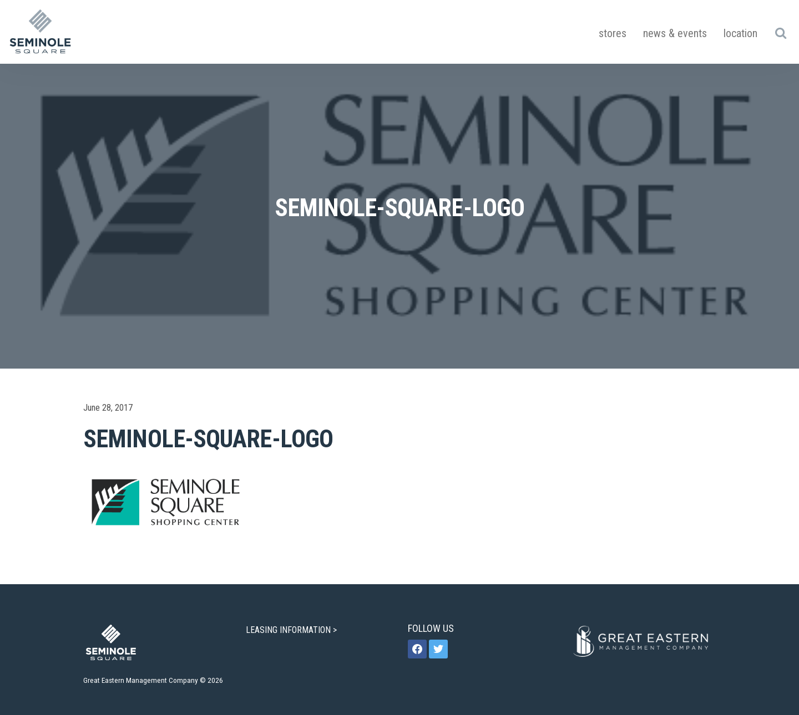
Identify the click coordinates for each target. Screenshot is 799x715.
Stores (612, 33)
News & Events (675, 33)
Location (740, 33)
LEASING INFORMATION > (292, 630)
